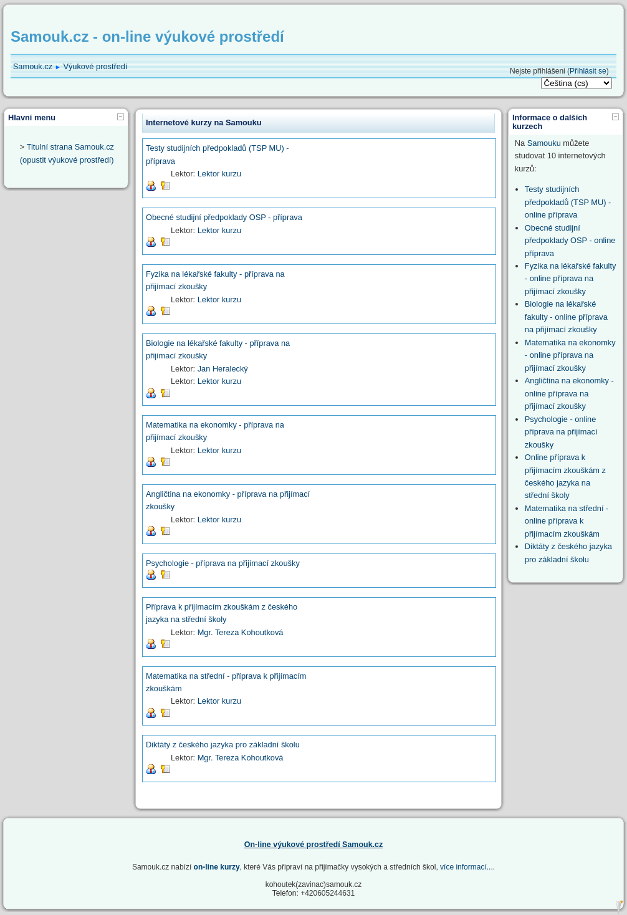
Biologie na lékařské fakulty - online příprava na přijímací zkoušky (566, 316)
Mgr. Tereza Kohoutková (241, 632)
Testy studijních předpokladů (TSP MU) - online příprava (568, 201)
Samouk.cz (32, 66)
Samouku (544, 143)
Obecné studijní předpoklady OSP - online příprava (570, 240)
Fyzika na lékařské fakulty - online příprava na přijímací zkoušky (570, 278)
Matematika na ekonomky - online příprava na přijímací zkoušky (570, 355)
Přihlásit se (588, 71)
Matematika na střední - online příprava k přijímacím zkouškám (566, 521)
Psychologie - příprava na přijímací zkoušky (223, 563)
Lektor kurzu (219, 173)
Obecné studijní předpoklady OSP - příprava (224, 217)
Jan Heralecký (223, 368)
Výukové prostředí (95, 66)
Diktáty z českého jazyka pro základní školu (223, 744)
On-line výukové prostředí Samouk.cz (313, 844)
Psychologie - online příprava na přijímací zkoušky (561, 431)
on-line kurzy (217, 867)
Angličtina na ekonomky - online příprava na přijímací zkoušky (569, 393)
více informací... (466, 867)
